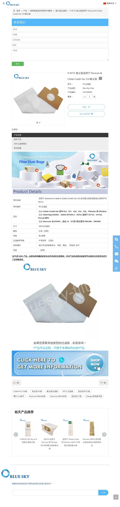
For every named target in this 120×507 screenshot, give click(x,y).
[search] (54, 456)
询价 (86, 107)
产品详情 (17, 135)
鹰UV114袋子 (18, 396)
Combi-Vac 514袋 (20, 391)
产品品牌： (72, 88)
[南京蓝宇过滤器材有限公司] (27, 437)
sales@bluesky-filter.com (25, 490)
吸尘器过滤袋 (52, 391)
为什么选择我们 (20, 144)
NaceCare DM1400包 (37, 396)
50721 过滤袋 (68, 391)
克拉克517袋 (76, 396)
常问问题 (17, 148)
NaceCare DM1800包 (58, 396)
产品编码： (72, 92)
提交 (18, 64)
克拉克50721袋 (84, 391)
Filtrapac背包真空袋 (94, 396)
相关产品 (17, 139)
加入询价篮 (86, 114)
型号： (70, 84)
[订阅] (103, 456)
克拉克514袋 (37, 391)
